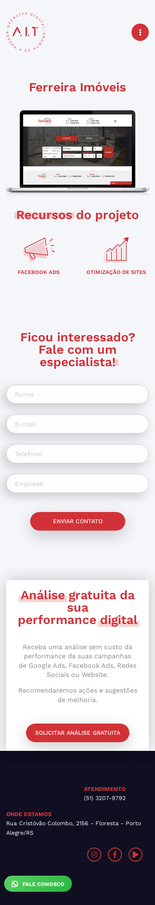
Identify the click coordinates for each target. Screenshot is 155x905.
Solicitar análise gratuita (77, 732)
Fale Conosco (38, 884)
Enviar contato (78, 521)
